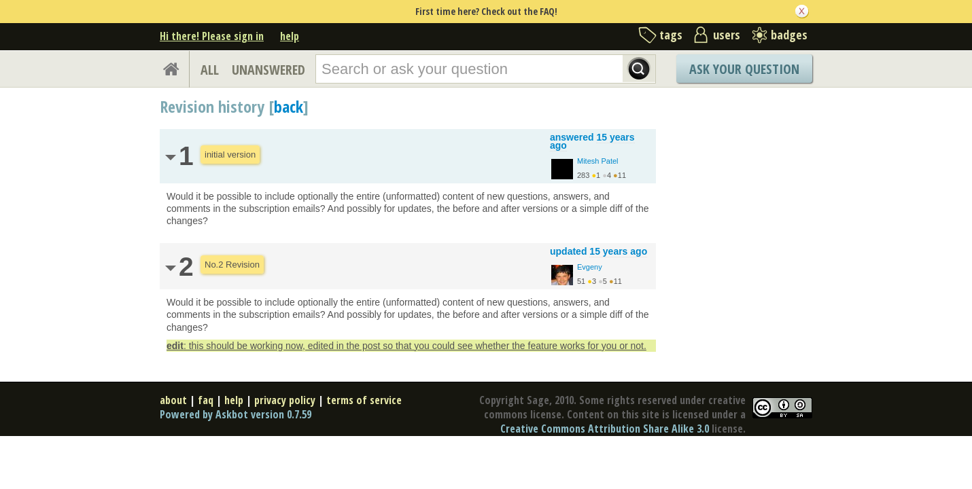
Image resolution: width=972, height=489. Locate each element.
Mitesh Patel (598, 161)
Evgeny (589, 267)
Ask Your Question (744, 69)
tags (670, 34)
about (173, 400)
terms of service (364, 400)
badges (789, 34)
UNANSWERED (268, 69)
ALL (210, 69)
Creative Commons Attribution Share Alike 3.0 (604, 428)
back (288, 106)
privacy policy (284, 400)
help (289, 36)
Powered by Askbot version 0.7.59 (235, 414)
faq (205, 400)
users (726, 34)
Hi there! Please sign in (212, 36)
